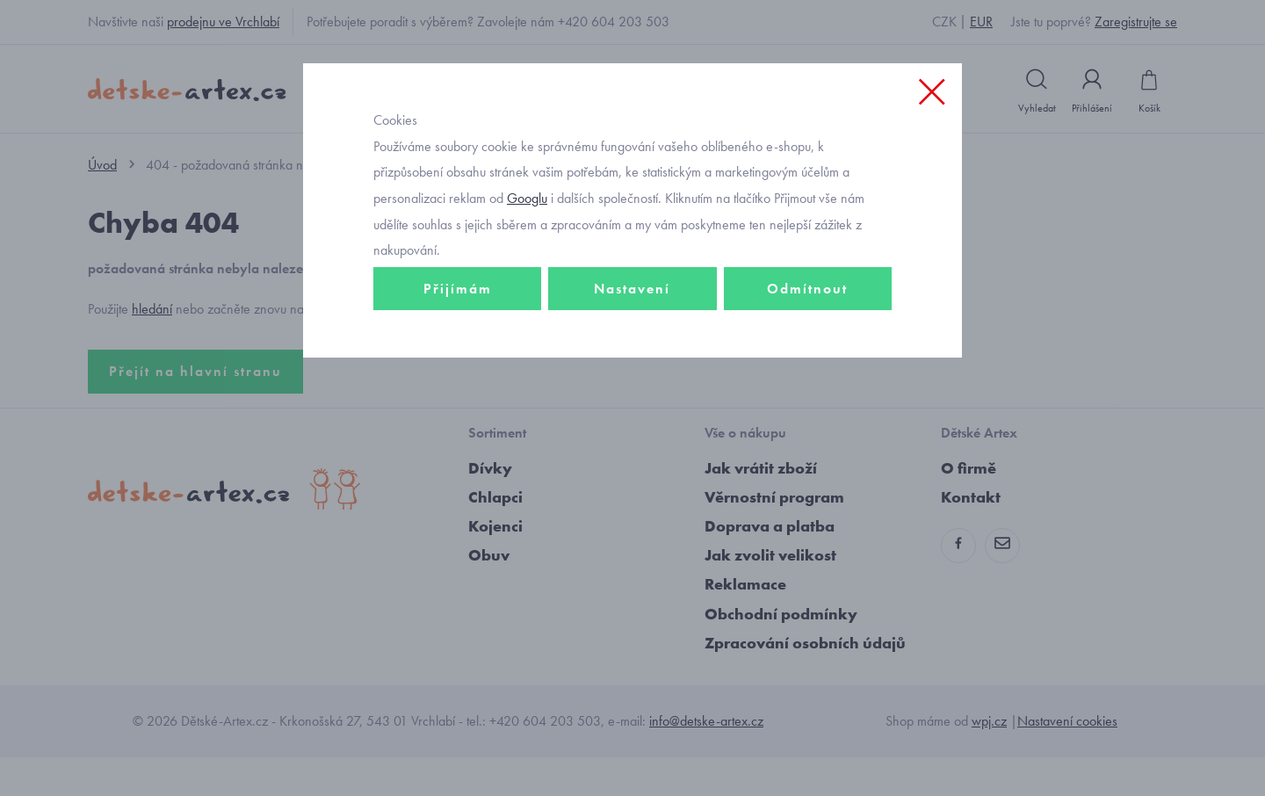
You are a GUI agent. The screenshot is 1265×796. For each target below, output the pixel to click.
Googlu (527, 266)
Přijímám (457, 357)
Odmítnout (807, 357)
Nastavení (632, 357)
